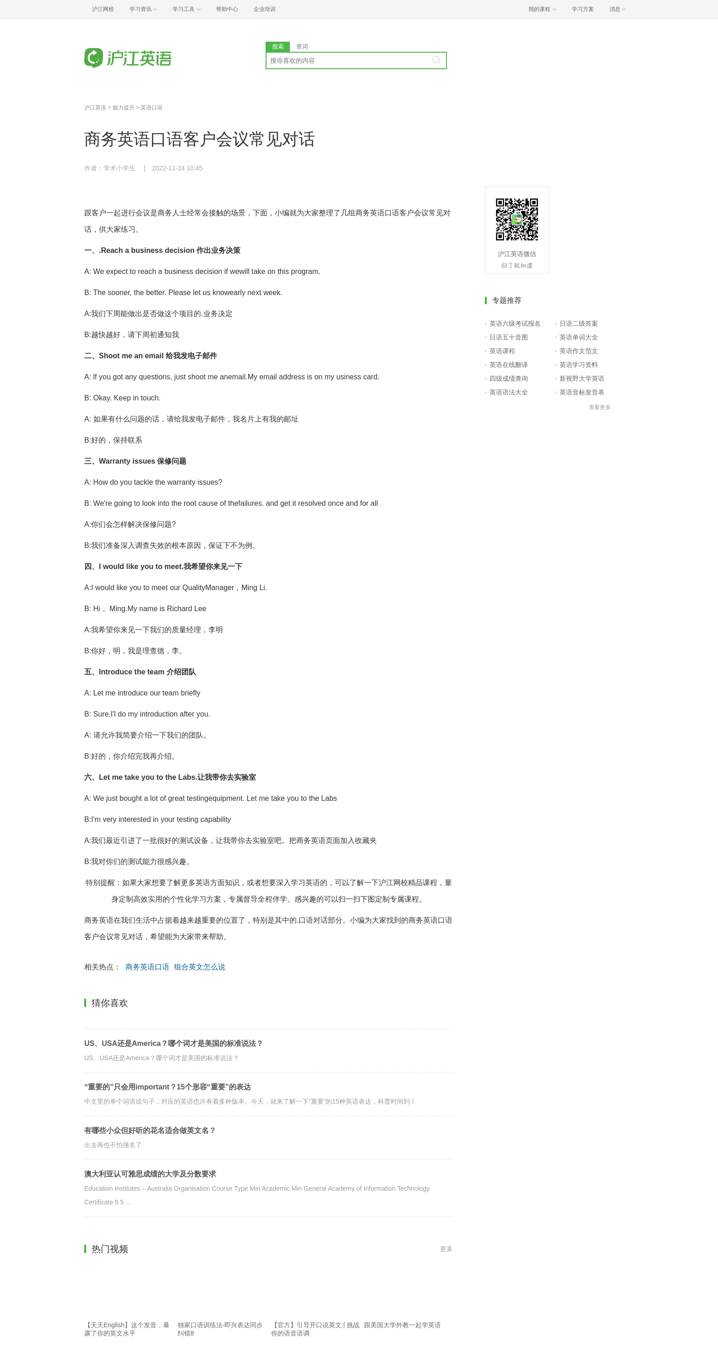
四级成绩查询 (509, 378)
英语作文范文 (579, 351)
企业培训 (265, 9)
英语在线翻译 (509, 364)
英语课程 (502, 351)
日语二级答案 (579, 323)
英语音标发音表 (582, 392)
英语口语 (152, 107)
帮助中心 (227, 9)
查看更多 (600, 407)
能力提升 (124, 107)
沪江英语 (95, 107)
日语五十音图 (509, 337)
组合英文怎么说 (199, 967)
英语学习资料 (579, 364)
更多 (446, 1249)
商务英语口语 (147, 967)
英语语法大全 (509, 392)
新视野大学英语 (582, 378)
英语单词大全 (579, 337)
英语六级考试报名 (515, 323)
